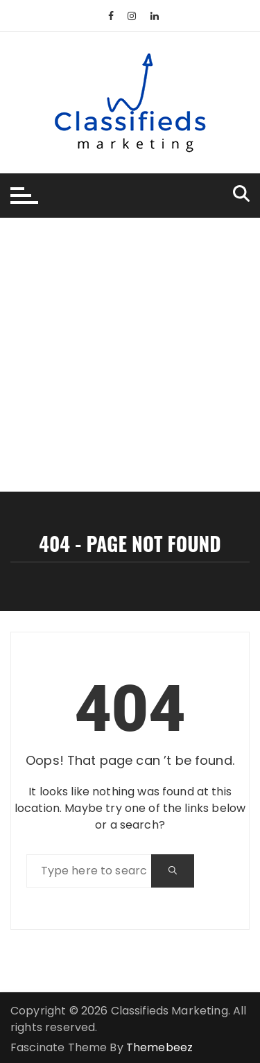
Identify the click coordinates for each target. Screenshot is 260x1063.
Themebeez (159, 1047)
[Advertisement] (130, 355)
